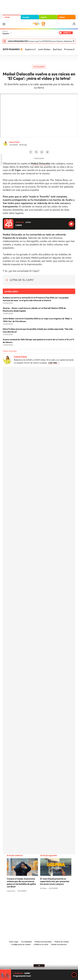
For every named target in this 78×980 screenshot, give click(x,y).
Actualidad (39, 67)
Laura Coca (14, 142)
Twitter (36, 152)
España (5, 33)
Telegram (47, 152)
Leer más (52, 363)
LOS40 (7, 17)
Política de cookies (61, 942)
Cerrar (73, 41)
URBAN (62, 17)
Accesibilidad (26, 942)
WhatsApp (42, 152)
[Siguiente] (73, 49)
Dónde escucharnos (59, 944)
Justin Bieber (44, 49)
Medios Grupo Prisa (39, 960)
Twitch (50, 901)
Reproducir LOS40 (71, 224)
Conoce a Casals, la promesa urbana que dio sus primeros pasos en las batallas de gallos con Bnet (21, 882)
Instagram (22, 901)
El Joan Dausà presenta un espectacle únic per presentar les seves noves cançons (55, 881)
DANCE (44, 17)
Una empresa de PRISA (39, 954)
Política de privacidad (43, 942)
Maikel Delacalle (10, 351)
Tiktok (28, 901)
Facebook (31, 152)
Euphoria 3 (30, 49)
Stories (55, 901)
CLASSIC (25, 17)
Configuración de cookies (21, 944)
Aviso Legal (13, 942)
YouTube (33, 901)
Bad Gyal (57, 49)
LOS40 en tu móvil (41, 944)
